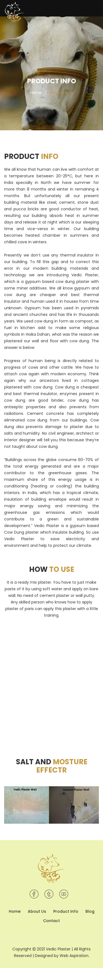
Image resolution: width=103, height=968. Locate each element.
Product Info (65, 911)
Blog (89, 911)
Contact (51, 920)
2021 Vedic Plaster (54, 949)
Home (36, 92)
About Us (37, 911)
